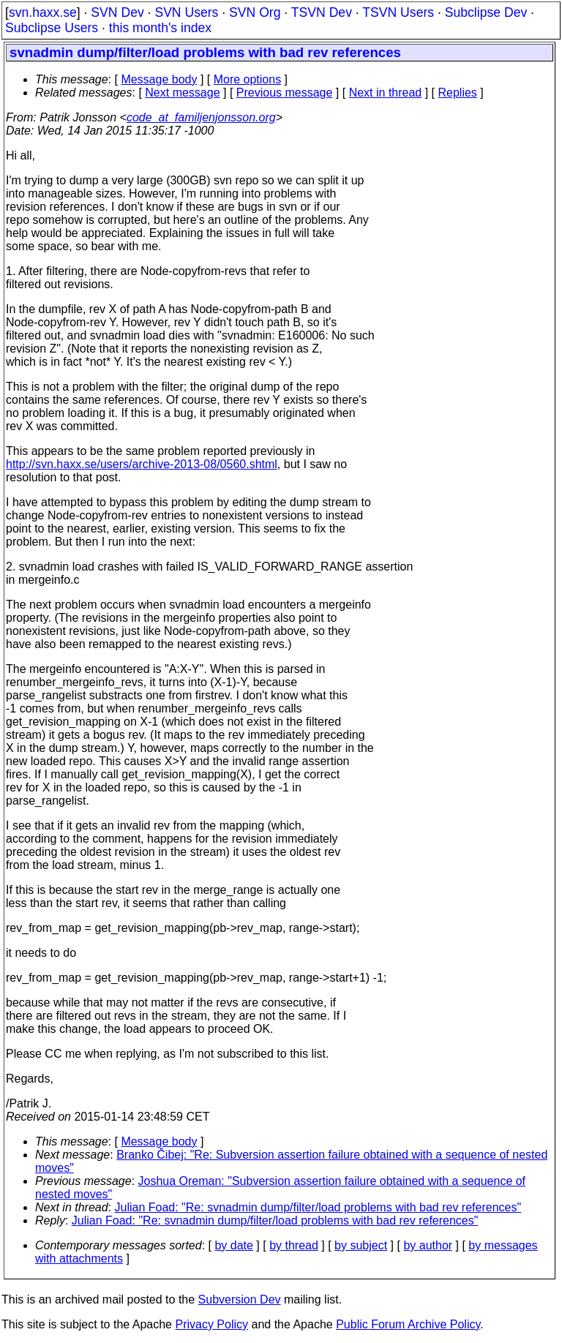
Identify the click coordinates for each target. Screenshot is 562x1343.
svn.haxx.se (43, 12)
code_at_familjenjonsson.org (201, 117)
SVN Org (254, 12)
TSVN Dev (321, 12)
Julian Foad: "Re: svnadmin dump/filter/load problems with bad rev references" (318, 1207)
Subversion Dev (239, 1299)
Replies (457, 92)
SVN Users (186, 12)
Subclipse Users (51, 27)
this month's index (160, 27)
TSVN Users (398, 12)
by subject (360, 1245)
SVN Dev (117, 12)
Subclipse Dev (486, 12)
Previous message (284, 92)
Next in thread (385, 92)
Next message (182, 92)
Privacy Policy (211, 1324)
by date (233, 1245)
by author (427, 1245)
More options (248, 79)
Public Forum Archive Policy (408, 1324)
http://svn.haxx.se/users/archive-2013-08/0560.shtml (141, 464)
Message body (159, 79)
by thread (293, 1245)
